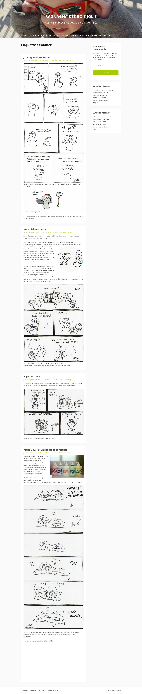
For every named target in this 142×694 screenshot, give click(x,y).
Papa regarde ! (32, 376)
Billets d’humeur (101, 35)
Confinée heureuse (99, 98)
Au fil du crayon (42, 35)
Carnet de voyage (80, 35)
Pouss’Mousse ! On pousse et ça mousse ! (46, 450)
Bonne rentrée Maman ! (101, 100)
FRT (120, 691)
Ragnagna (29, 60)
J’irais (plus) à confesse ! (37, 57)
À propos (25, 35)
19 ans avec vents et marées (103, 90)
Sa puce (95, 103)
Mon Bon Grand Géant (100, 95)
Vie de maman (61, 35)
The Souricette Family (66, 60)
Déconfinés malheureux (101, 93)
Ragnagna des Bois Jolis (71, 16)
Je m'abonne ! (106, 73)
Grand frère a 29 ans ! (35, 229)
